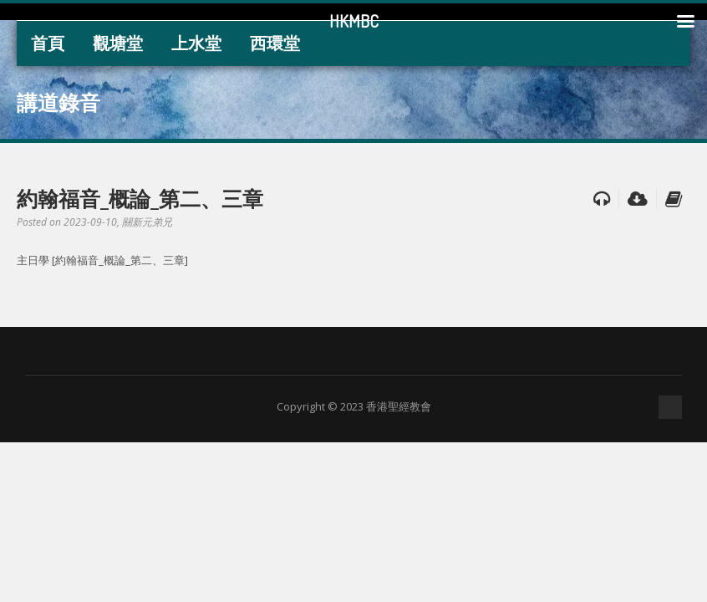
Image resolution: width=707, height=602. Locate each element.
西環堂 (275, 43)
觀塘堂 (118, 43)
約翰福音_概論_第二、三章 (140, 198)
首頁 (47, 43)
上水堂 (196, 43)
